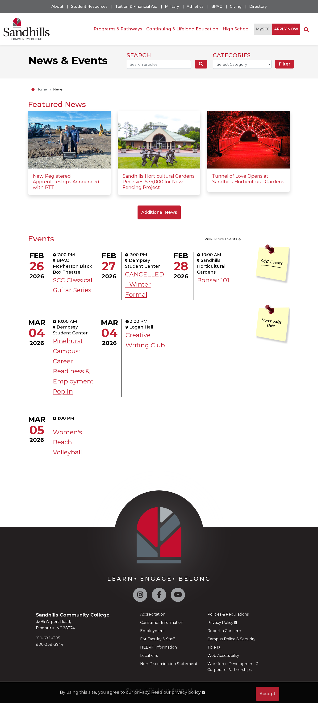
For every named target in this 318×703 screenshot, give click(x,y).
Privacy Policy (220, 622)
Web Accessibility (223, 655)
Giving (236, 6)
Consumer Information (161, 622)
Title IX (214, 647)
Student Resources (89, 6)
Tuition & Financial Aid (136, 6)
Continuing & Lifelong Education (182, 29)
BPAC (216, 6)
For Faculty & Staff (157, 639)
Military (172, 6)
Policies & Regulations (228, 614)
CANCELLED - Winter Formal (144, 284)
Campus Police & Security (231, 639)
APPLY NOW (286, 29)
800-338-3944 (49, 644)
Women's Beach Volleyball (67, 442)
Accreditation (152, 614)
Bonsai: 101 (213, 280)
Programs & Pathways (118, 29)
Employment (152, 631)
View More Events (221, 239)
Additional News (159, 212)
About (57, 6)
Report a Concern (224, 631)
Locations (149, 655)
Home (41, 89)
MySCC (263, 29)
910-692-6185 (48, 638)
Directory (258, 6)
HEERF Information (158, 647)
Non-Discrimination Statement (168, 664)
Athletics (195, 6)
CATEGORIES (232, 55)
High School (236, 29)
